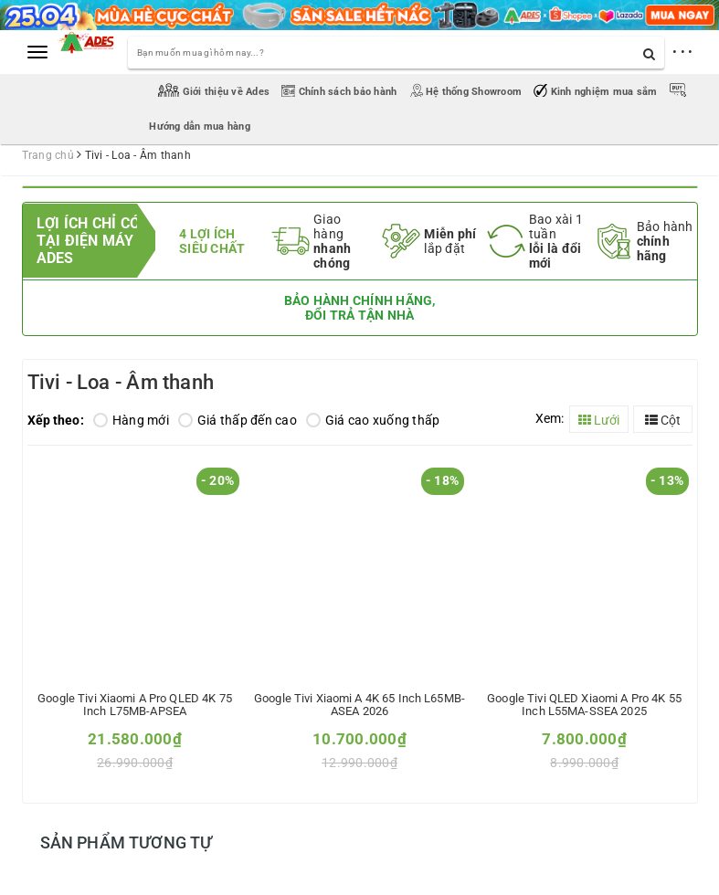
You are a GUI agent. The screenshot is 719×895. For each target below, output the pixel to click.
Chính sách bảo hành (340, 92)
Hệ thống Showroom (467, 92)
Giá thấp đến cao (237, 420)
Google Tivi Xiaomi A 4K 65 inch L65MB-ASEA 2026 (359, 705)
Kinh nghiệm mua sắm (597, 92)
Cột (663, 420)
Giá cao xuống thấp (373, 420)
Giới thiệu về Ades (215, 92)
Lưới (598, 420)
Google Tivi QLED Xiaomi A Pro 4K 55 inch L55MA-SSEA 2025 (584, 705)
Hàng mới (131, 420)
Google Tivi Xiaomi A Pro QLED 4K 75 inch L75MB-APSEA (134, 705)
